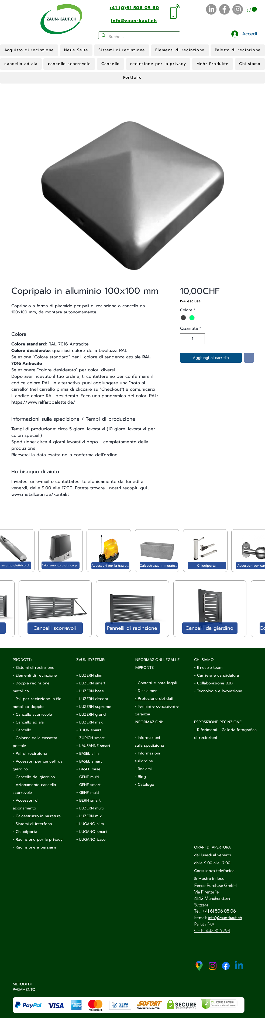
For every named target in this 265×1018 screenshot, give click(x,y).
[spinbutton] (192, 339)
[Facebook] (224, 9)
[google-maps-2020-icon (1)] (199, 966)
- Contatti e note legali (156, 683)
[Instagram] (237, 9)
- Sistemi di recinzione (33, 667)
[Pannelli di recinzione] (132, 628)
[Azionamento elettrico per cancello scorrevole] (61, 565)
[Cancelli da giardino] (210, 628)
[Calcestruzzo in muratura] (159, 565)
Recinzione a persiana (36, 847)
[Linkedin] (239, 966)
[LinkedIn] (211, 9)
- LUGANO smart (91, 832)
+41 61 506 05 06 (219, 911)
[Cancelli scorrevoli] (55, 628)
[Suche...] (139, 37)
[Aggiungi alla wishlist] (249, 358)
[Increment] (200, 339)
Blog (142, 777)
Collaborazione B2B (215, 683)
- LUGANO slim (90, 824)
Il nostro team (209, 667)
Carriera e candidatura (218, 675)
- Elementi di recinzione (35, 675)
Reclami (145, 769)
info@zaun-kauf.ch (225, 917)
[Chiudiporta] (207, 565)
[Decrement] (184, 339)
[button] (252, 9)
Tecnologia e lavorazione (219, 691)
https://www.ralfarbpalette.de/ (43, 402)
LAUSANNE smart (94, 746)
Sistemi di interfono (34, 824)
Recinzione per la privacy (39, 839)
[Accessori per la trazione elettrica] (110, 565)
